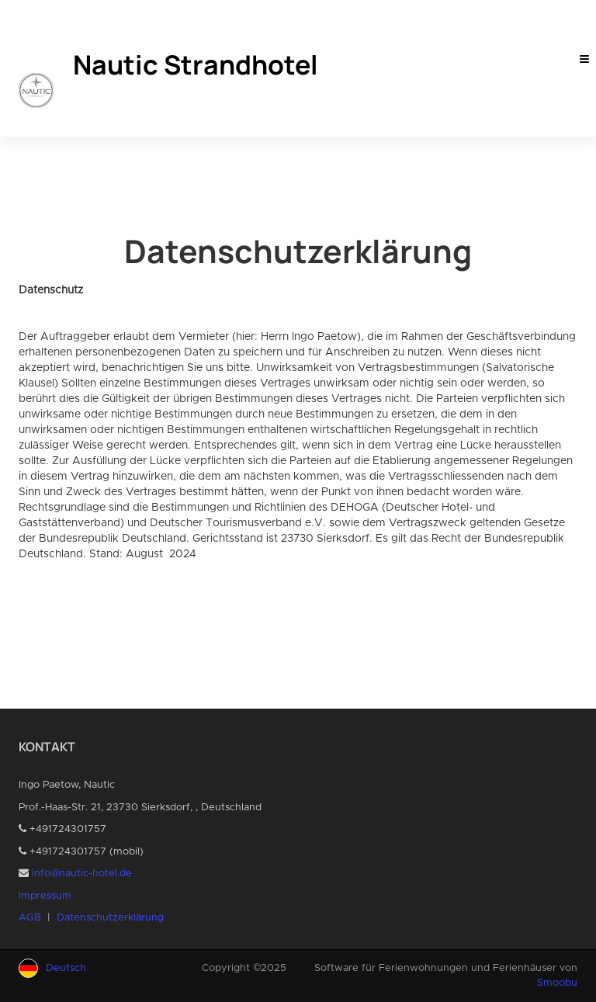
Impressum (45, 896)
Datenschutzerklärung (110, 918)
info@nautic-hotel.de (82, 874)
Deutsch (66, 968)
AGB (30, 918)
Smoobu (557, 983)
